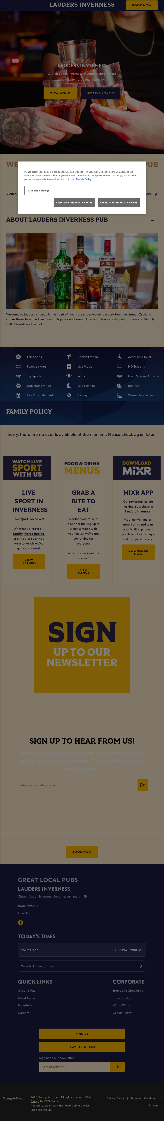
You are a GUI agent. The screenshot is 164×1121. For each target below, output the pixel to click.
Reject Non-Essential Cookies (74, 202)
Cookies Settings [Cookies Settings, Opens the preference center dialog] (38, 190)
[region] (82, 187)
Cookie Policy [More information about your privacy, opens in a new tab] (84, 179)
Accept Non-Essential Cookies (118, 202)
